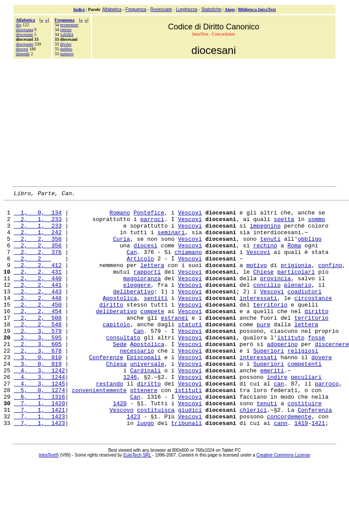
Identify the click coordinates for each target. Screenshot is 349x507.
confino (330, 279)
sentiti (156, 319)
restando (109, 421)
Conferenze (106, 390)
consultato (123, 366)
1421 (318, 469)
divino (65, 44)
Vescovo (122, 453)
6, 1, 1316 (39, 437)
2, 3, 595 (37, 366)
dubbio (66, 48)
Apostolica (120, 319)
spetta (284, 224)
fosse (316, 366)
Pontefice (148, 216)
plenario (297, 303)
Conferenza (315, 453)
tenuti (270, 248)
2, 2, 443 (37, 311)
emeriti (272, 406)
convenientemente (99, 429)
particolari (296, 287)
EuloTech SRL (137, 501)
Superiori (268, 382)
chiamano (188, 264)
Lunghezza (186, 9)
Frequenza (135, 9)
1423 (133, 461)
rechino (265, 256)
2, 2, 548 (37, 350)
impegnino (265, 232)
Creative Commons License (283, 501)
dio (18, 24)
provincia (275, 295)
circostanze (313, 319)
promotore (69, 24)
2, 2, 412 (37, 279)
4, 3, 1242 (39, 406)
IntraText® (49, 501)
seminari (171, 240)
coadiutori (305, 311)
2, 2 (32, 271)
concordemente (289, 461)
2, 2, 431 (37, 287)
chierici (253, 453)
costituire (305, 445)
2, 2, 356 (37, 248)
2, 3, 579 (37, 358)
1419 (301, 469)
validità (66, 34)
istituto (290, 366)
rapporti (146, 287)
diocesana (24, 29)
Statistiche (211, 9)
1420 (120, 445)
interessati (258, 319)
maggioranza (142, 295)
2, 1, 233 (37, 224)
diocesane (24, 34)
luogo (145, 469)
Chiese (263, 287)
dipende (23, 53)
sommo (316, 224)
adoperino (282, 374)
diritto (111, 327)
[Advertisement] (174, 121)
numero (67, 53)
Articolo (140, 271)
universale (147, 398)
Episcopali (144, 390)
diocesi (22, 48)
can (279, 421)
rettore (65, 29)
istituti (188, 429)
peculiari (306, 414)
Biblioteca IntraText (257, 9)
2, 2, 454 (37, 335)
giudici (190, 453)
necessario (137, 382)
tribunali (186, 469)
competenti (305, 398)
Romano (120, 216)
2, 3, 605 (37, 374)
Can (132, 264)
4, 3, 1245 (39, 421)
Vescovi (190, 216)
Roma (294, 256)
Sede (120, 374)
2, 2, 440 (37, 295)
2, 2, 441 (37, 303)
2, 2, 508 (37, 342)
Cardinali (145, 406)
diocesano (24, 44)
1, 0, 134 (37, 216)
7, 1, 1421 (39, 453)
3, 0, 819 (37, 398)
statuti (190, 350)
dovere (321, 390)
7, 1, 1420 (39, 445)
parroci (152, 224)
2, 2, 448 (37, 319)
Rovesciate (161, 9)
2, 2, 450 (37, 327)
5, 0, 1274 (39, 429)
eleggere (136, 303)
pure (263, 350)
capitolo (116, 350)
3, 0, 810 (37, 390)
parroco (327, 421)
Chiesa (116, 398)
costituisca (155, 453)
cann (280, 469)
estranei (174, 342)
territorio (270, 327)
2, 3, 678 (37, 382)
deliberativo (133, 311)
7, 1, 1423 (39, 461)
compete (152, 335)
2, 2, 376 (37, 264)
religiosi (303, 382)
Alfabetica (111, 9)
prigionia (296, 279)
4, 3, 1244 (39, 414)
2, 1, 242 (37, 240)
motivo (256, 279)
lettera (152, 279)
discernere (332, 374)
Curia (121, 248)
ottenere (143, 429)
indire (277, 414)
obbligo (310, 248)
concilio (266, 303)
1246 (130, 414)
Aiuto (229, 9)
